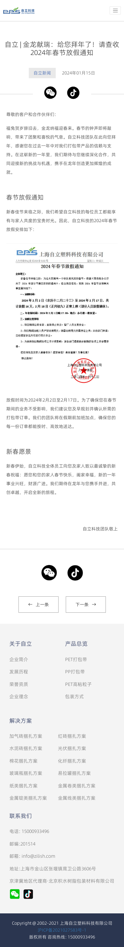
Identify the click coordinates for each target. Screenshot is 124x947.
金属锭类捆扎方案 (28, 798)
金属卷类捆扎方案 (77, 785)
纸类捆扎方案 (23, 785)
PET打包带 (76, 659)
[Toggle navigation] (115, 10)
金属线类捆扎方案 (77, 798)
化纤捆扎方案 (72, 761)
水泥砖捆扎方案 (25, 748)
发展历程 (18, 671)
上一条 (38, 604)
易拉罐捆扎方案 (74, 773)
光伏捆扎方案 (72, 748)
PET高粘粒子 (78, 684)
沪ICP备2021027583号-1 (62, 930)
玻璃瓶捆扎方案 (25, 773)
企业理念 (18, 696)
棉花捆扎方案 (23, 761)
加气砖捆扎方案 (25, 736)
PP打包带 (75, 671)
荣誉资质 (18, 684)
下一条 (85, 604)
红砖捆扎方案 (72, 736)
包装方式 (74, 696)
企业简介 (18, 659)
